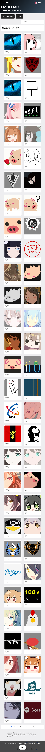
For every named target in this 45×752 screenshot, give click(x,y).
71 (33, 727)
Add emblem (8, 16)
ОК (22, 747)
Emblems (11, 8)
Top (19, 16)
